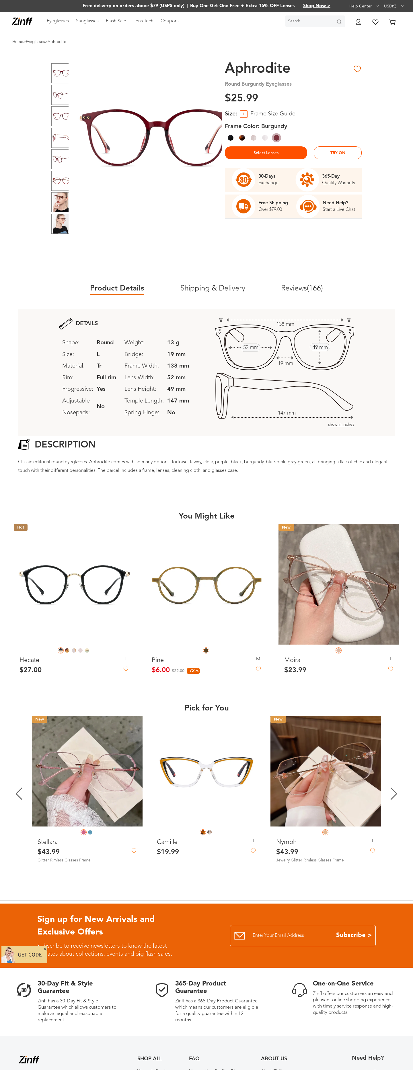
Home (17, 42)
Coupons (170, 21)
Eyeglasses (58, 21)
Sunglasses (87, 21)
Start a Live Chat (339, 209)
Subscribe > (354, 935)
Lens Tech (143, 21)
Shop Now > (316, 6)
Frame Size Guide (272, 114)
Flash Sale (116, 21)
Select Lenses (266, 153)
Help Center (364, 6)
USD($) (394, 6)
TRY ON (337, 153)
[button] (394, 794)
